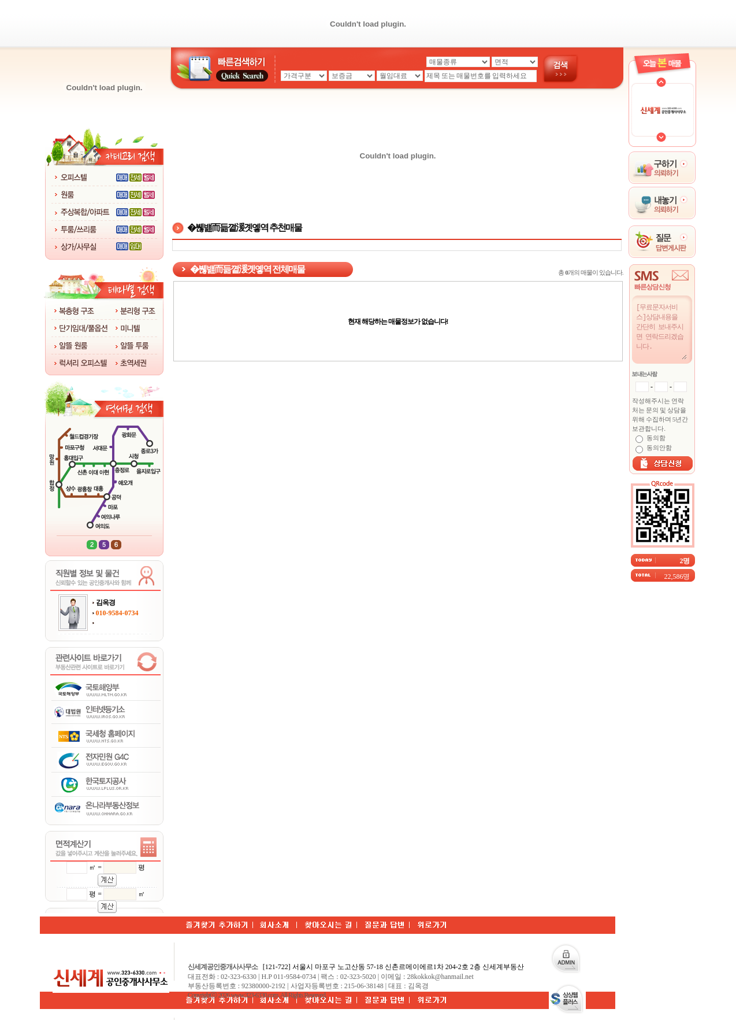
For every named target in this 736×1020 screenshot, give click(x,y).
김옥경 (105, 602)
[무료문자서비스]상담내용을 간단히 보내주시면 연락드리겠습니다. (661, 331)
